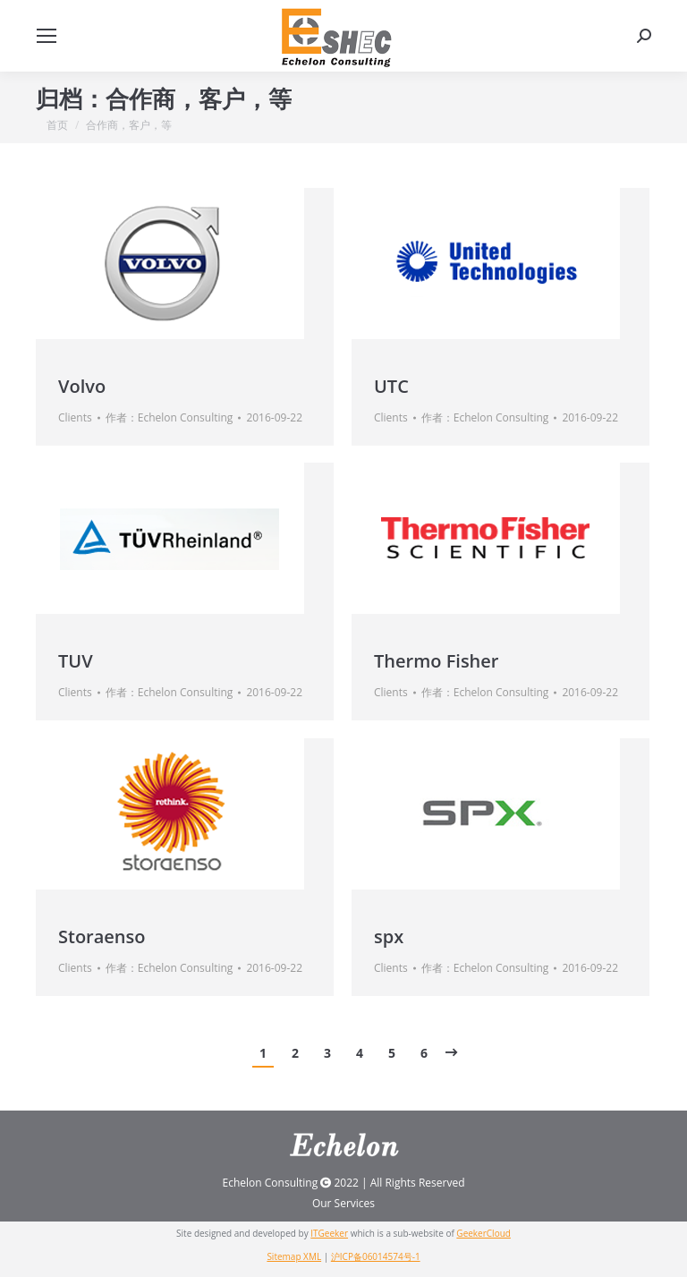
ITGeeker (329, 1233)
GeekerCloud (483, 1233)
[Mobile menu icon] (46, 36)
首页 (57, 124)
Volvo (82, 386)
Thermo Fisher (436, 661)
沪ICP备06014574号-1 (375, 1256)
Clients (75, 417)
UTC (391, 386)
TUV (75, 661)
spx (388, 936)
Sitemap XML (294, 1256)
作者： (169, 417)
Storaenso (102, 936)
